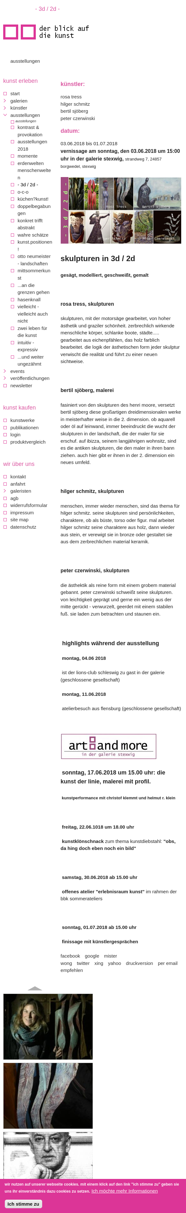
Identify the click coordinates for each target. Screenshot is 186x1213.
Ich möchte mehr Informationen (124, 1191)
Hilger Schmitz (75, 104)
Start (15, 93)
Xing (98, 963)
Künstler (19, 108)
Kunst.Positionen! (35, 245)
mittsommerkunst (34, 274)
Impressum (22, 512)
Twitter (83, 963)
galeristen (21, 491)
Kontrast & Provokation (30, 131)
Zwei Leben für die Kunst (32, 331)
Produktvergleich (28, 442)
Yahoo (114, 963)
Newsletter (21, 385)
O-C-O (23, 192)
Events (18, 371)
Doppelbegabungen (34, 209)
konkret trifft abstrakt (30, 224)
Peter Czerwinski (78, 118)
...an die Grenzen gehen (34, 288)
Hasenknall (29, 299)
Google (92, 956)
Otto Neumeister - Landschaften (34, 259)
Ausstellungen (25, 61)
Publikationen (25, 427)
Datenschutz (23, 527)
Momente (28, 156)
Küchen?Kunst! (33, 199)
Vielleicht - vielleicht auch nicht (33, 314)
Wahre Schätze (33, 235)
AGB (15, 498)
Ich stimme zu (23, 1204)
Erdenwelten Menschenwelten (34, 170)
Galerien (19, 100)
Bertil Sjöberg (74, 111)
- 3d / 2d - (28, 184)
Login (16, 434)
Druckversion (139, 963)
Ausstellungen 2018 (32, 145)
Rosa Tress (71, 96)
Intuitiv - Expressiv (28, 346)
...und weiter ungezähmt (31, 360)
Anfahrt (18, 484)
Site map (20, 519)
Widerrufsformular (29, 505)
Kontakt (18, 476)
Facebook (70, 956)
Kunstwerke (23, 420)
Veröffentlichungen (30, 378)
